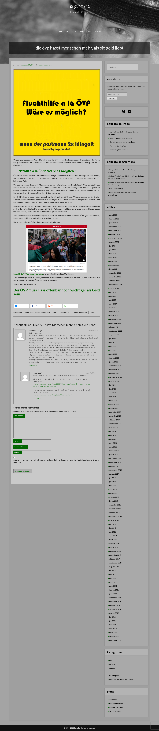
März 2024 (113, 261)
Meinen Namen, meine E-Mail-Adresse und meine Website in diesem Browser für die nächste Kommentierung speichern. (56, 461)
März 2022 (113, 354)
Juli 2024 (112, 246)
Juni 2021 (112, 389)
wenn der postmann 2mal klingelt (37, 312)
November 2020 (115, 416)
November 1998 (115, 640)
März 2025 (113, 215)
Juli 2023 (112, 292)
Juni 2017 (112, 574)
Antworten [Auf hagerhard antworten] (37, 398)
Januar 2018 (113, 547)
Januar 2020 (113, 455)
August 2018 (114, 520)
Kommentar (19, 416)
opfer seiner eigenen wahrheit (121, 138)
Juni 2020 (112, 435)
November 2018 (115, 509)
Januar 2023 (113, 315)
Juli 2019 (112, 478)
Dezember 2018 (115, 505)
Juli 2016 (112, 617)
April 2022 (113, 350)
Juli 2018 (112, 524)
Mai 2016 (112, 625)
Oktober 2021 (114, 373)
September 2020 (115, 424)
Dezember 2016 (115, 598)
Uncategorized (114, 676)
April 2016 (113, 628)
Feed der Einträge (116, 703)
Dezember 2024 (115, 227)
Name (16, 441)
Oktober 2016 (114, 605)
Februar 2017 (114, 590)
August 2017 (114, 567)
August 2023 (114, 288)
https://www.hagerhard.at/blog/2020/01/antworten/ (52, 395)
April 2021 (113, 397)
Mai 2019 (112, 485)
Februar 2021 (114, 404)
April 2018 (113, 536)
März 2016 (113, 632)
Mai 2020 (112, 439)
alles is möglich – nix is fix (119, 150)
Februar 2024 (114, 265)
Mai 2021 (112, 393)
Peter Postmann (45, 65)
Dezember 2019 (115, 458)
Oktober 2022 (114, 327)
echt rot (112, 664)
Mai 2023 (112, 300)
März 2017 (113, 586)
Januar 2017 (113, 594)
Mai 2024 (112, 254)
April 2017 (113, 582)
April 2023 (113, 304)
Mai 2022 (112, 346)
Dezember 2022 (115, 319)
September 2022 (115, 331)
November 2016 (115, 601)
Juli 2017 (112, 571)
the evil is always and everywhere (122, 142)
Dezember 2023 (115, 273)
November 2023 (115, 277)
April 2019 (113, 489)
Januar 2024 (113, 269)
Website (17, 452)
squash (112, 668)
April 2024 (113, 257)
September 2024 (115, 238)
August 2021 (114, 381)
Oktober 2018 (114, 513)
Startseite (63, 32)
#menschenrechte (80, 312)
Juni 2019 (112, 482)
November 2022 (115, 323)
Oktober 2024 (114, 234)
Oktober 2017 (114, 559)
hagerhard (79, 6)
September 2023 (115, 284)
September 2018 (115, 516)
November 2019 (115, 462)
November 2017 (115, 555)
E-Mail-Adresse (20, 447)
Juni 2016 (112, 621)
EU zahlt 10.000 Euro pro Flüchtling (28, 274)
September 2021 (115, 377)
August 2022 (114, 335)
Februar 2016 (114, 636)
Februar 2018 (114, 543)
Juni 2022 (112, 342)
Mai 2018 (112, 532)
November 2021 (115, 370)
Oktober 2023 (114, 281)
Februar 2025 (114, 219)
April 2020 (113, 443)
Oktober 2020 (114, 420)
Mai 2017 (112, 578)
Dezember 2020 (115, 412)
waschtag (119, 189)
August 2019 (114, 474)
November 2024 (115, 230)
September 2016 (115, 609)
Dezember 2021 (115, 366)
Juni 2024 (112, 250)
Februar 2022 (114, 358)
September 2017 (115, 563)
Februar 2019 (114, 497)
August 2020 (114, 427)
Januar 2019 (113, 501)
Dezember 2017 (115, 551)
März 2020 (113, 447)
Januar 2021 (113, 408)
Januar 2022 (113, 362)
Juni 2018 (112, 528)
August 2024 (114, 242)
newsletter (85, 32)
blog (74, 32)
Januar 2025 (113, 223)
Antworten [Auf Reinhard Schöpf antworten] (33, 366)
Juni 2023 (112, 296)
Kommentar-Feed (116, 707)
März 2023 (113, 308)
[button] (21, 306)
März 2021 (113, 400)
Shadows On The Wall (118, 146)
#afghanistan (64, 312)
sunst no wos (114, 672)
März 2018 (113, 540)
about (98, 32)
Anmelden (113, 700)
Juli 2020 (112, 431)
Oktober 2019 (114, 466)
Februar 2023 (114, 312)
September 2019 (115, 470)
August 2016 (114, 613)
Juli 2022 (112, 339)
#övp (93, 312)
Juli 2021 (112, 385)
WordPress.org (115, 711)
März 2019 (113, 493)
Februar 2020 (114, 451)
